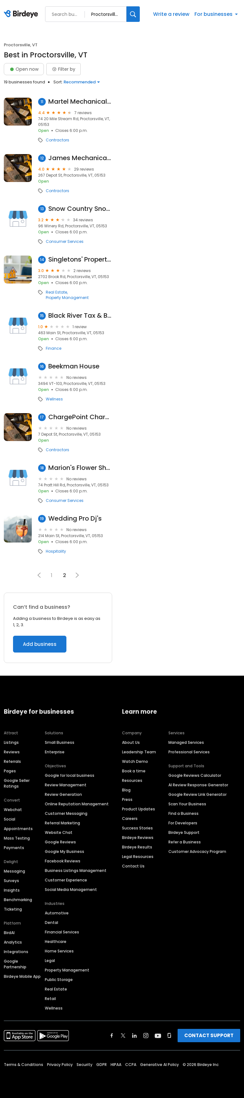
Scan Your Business (187, 804)
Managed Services (186, 742)
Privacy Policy (60, 1064)
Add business (40, 644)
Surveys (11, 880)
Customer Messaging (66, 813)
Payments (14, 847)
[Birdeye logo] (22, 14)
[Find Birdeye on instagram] (145, 1035)
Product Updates (138, 809)
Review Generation (63, 794)
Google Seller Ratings (17, 783)
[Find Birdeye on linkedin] (134, 1035)
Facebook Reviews (62, 861)
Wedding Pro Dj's (75, 519)
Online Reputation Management (77, 804)
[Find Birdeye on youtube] (158, 1035)
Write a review (171, 14)
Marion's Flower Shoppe (80, 468)
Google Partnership (15, 964)
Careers (130, 818)
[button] (39, 575)
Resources (132, 780)
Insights (12, 890)
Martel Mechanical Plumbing (80, 102)
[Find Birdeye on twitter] (123, 1035)
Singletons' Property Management (80, 259)
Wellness (54, 399)
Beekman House (73, 366)
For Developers (182, 823)
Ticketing (13, 909)
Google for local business (69, 775)
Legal (50, 960)
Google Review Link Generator (197, 794)
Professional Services (189, 752)
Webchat (13, 809)
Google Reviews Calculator (194, 775)
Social (9, 819)
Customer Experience (66, 880)
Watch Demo (135, 761)
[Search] (133, 14)
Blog (126, 790)
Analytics (13, 942)
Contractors (57, 140)
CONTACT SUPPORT (209, 1035)
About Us (131, 742)
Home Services (59, 951)
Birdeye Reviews (137, 837)
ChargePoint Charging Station (80, 417)
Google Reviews (60, 842)
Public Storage (59, 979)
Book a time (134, 771)
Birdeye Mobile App (22, 976)
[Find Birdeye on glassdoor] (169, 1035)
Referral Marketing (62, 823)
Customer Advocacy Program (197, 851)
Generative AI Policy (159, 1064)
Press (127, 799)
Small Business (59, 742)
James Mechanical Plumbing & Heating (80, 158)
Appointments (18, 828)
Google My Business (64, 851)
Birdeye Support (184, 832)
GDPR (101, 1064)
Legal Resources (137, 856)
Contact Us (133, 866)
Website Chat (58, 832)
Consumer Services (65, 241)
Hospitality (56, 551)
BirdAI (9, 932)
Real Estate (56, 292)
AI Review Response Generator (198, 785)
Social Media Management (71, 889)
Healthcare (55, 941)
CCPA (130, 1064)
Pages (10, 771)
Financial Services (62, 932)
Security (84, 1064)
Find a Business (183, 813)
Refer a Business (184, 842)
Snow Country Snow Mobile (80, 209)
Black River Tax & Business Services (80, 316)
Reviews (12, 752)
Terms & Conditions (23, 1064)
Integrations (16, 951)
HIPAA (116, 1064)
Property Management (67, 297)
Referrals (12, 761)
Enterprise (54, 752)
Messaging (14, 871)
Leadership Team (139, 752)
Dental (51, 922)
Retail (50, 998)
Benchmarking (18, 899)
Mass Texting (17, 838)
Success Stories (137, 828)
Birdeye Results (137, 847)
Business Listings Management (75, 870)
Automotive (57, 913)
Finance (53, 348)
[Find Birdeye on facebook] (111, 1035)
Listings (11, 742)
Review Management (65, 785)
